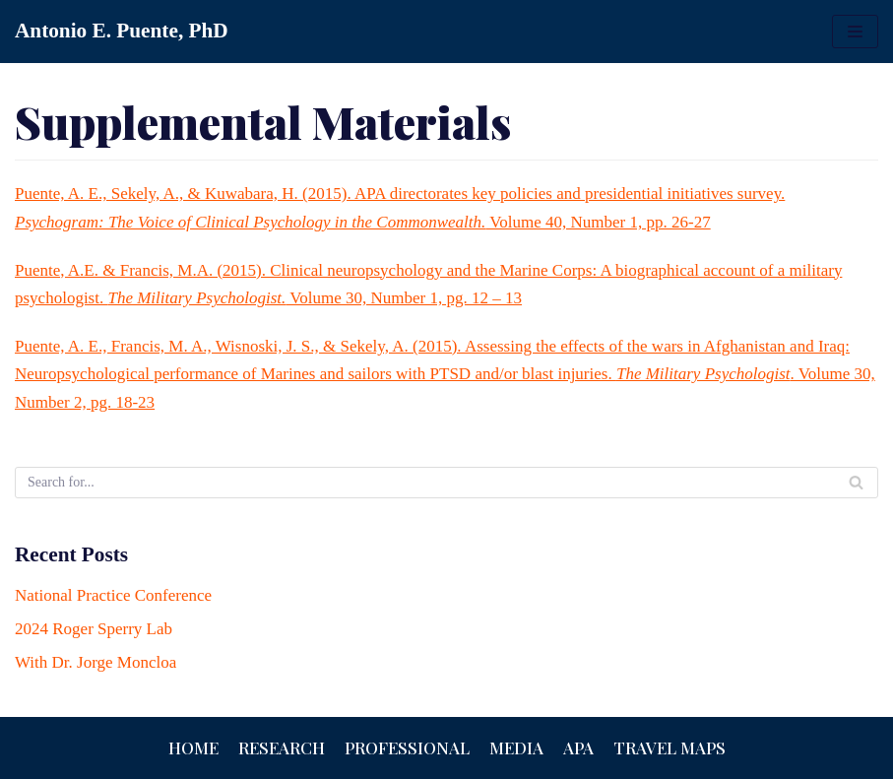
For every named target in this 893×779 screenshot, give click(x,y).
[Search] (446, 482)
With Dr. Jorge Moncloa (95, 662)
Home (193, 747)
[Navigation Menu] (855, 31)
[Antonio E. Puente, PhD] (121, 31)
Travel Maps (669, 747)
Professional (407, 747)
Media (516, 747)
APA (578, 747)
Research (281, 747)
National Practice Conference (113, 595)
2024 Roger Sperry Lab (93, 628)
